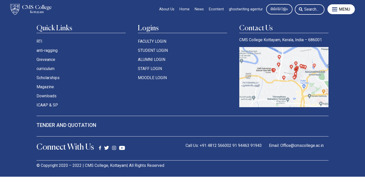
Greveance (45, 59)
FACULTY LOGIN (152, 41)
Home (184, 9)
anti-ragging (47, 50)
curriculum (45, 68)
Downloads (46, 96)
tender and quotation (66, 125)
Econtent (216, 9)
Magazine (45, 86)
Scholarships (48, 77)
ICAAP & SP (47, 105)
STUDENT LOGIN (153, 50)
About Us (166, 9)
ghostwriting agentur (246, 9)
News (199, 9)
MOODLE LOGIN (152, 77)
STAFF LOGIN (150, 68)
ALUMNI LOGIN (151, 59)
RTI (39, 41)
